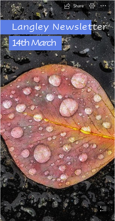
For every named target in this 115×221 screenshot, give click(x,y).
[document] (57, 110)
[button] (74, 5)
